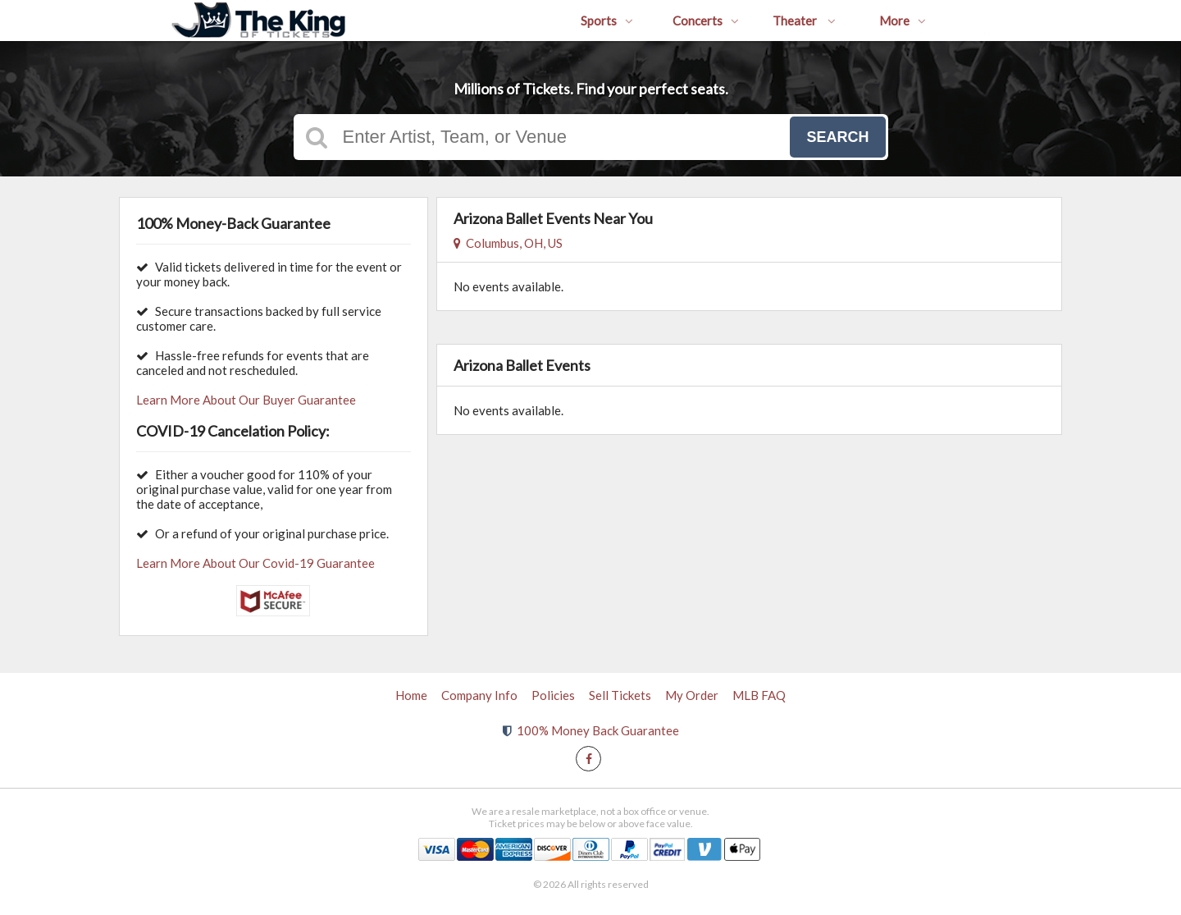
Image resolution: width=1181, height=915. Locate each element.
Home (411, 695)
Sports (607, 20)
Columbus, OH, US (508, 243)
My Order (691, 695)
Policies (553, 695)
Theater (804, 20)
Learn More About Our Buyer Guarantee (246, 399)
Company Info (479, 695)
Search (837, 137)
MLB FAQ (759, 695)
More (902, 20)
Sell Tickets (620, 695)
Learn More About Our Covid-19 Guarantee (255, 563)
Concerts (706, 20)
